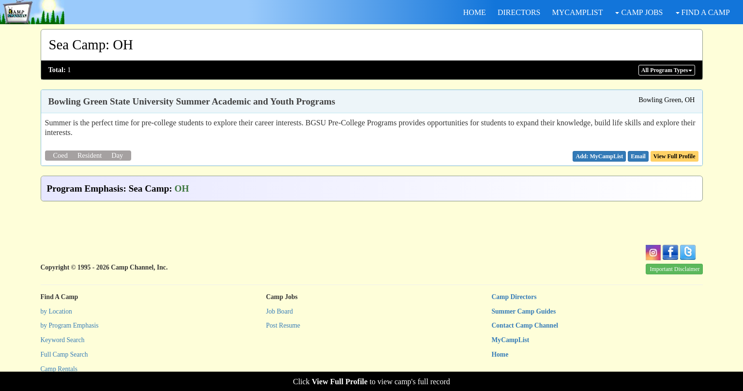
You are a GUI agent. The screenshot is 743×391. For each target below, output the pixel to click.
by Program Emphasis (70, 325)
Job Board (279, 311)
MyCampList (511, 340)
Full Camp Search (64, 354)
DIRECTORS (519, 12)
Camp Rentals (59, 369)
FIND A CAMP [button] (703, 12)
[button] (638, 156)
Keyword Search (63, 340)
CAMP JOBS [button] (639, 12)
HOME (474, 12)
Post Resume (283, 325)
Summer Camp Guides (524, 311)
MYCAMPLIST (577, 12)
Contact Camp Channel (525, 325)
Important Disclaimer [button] (675, 269)
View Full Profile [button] (674, 156)
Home (500, 354)
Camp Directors (514, 297)
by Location (56, 311)
